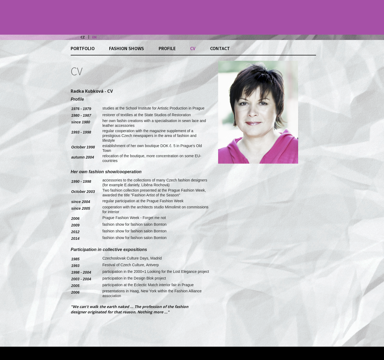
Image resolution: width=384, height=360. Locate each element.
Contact (220, 48)
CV (192, 48)
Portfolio (83, 48)
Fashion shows (126, 48)
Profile (167, 48)
